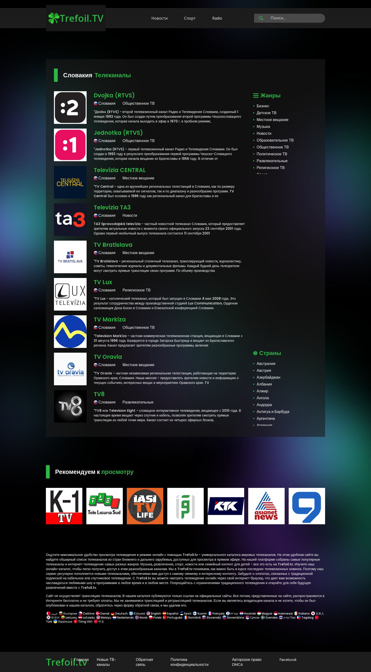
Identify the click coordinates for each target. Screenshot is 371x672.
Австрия (264, 370)
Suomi (199, 613)
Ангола (263, 398)
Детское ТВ (267, 113)
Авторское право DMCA (246, 662)
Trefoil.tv (66, 661)
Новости (159, 18)
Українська (63, 622)
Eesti (185, 613)
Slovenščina (233, 618)
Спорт (190, 18)
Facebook (288, 659)
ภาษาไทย (287, 618)
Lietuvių (69, 618)
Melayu (104, 618)
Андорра (264, 405)
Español (170, 613)
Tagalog (305, 618)
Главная (81, 659)
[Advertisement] (185, 44)
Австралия (266, 363)
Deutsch (119, 613)
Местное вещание (272, 119)
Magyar (264, 613)
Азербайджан (268, 377)
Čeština (86, 613)
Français (216, 613)
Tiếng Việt (83, 622)
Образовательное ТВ (275, 140)
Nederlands (123, 618)
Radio (217, 18)
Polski (155, 618)
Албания (264, 384)
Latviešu (87, 618)
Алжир (262, 391)
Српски (252, 618)
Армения (264, 425)
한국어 (53, 618)
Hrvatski (247, 613)
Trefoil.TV (75, 18)
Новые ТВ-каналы (106, 662)
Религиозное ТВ (271, 167)
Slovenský (211, 618)
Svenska (269, 618)
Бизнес (263, 106)
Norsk (141, 618)
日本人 (317, 613)
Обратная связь (144, 662)
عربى (52, 613)
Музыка (263, 126)
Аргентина (266, 418)
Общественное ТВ (273, 147)
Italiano (301, 613)
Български (68, 613)
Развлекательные (272, 161)
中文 (98, 622)
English (154, 613)
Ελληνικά (137, 613)
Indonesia (283, 613)
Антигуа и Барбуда (273, 411)
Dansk (102, 613)
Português (172, 618)
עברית (232, 613)
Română (192, 618)
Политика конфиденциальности (190, 662)
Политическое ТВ (272, 154)
